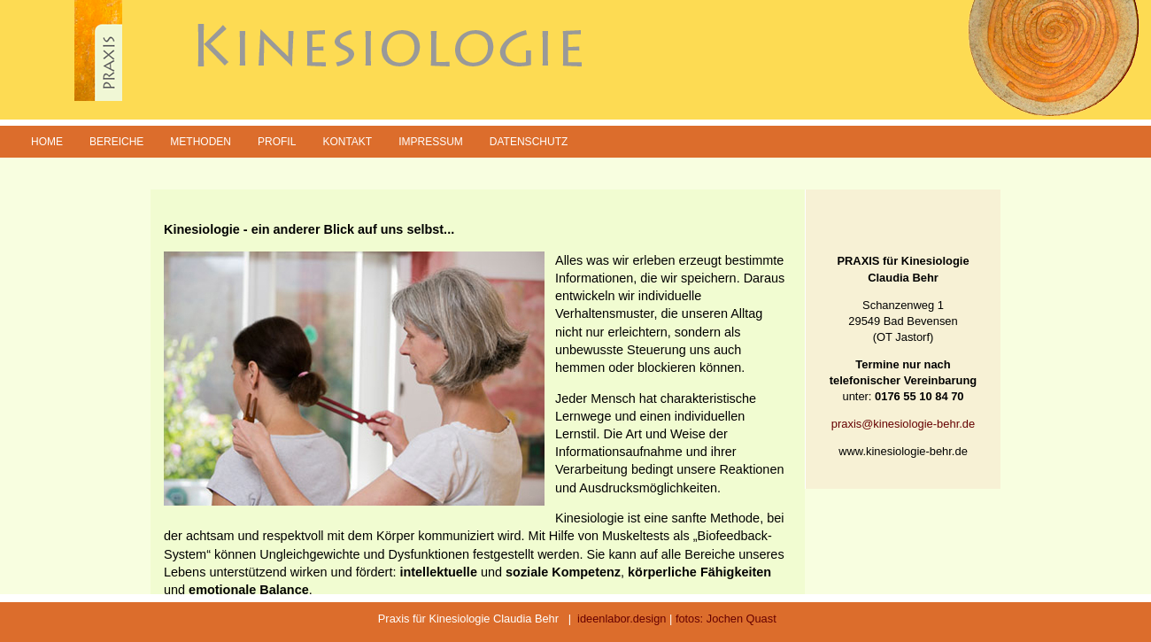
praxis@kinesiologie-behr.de (903, 423)
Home (47, 141)
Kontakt (347, 141)
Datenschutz (529, 141)
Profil (277, 141)
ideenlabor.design (621, 618)
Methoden (200, 141)
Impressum (430, 141)
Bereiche (116, 141)
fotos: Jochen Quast (726, 618)
